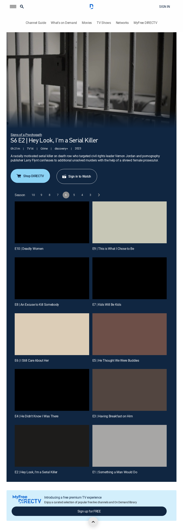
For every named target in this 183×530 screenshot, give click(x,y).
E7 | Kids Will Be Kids (106, 304)
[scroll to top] (93, 522)
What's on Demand (64, 23)
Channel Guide (36, 23)
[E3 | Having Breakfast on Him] (129, 390)
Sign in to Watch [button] (76, 176)
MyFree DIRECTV (145, 23)
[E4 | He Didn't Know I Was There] (52, 390)
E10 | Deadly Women (29, 248)
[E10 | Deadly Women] (52, 222)
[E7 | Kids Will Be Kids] (129, 278)
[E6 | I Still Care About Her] (52, 334)
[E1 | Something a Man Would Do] (129, 446)
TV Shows (104, 23)
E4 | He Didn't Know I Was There (36, 416)
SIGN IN (164, 6)
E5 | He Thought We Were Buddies (115, 360)
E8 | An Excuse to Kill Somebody (37, 304)
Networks (122, 23)
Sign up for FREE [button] (89, 511)
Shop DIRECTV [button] (30, 176)
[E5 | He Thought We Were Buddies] (129, 334)
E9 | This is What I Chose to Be (113, 248)
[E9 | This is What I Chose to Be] (129, 222)
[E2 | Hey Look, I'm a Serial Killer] (52, 446)
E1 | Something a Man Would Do (114, 472)
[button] (13, 6)
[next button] (98, 195)
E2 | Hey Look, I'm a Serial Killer (36, 472)
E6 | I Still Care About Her (32, 360)
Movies (87, 23)
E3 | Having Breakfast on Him (112, 416)
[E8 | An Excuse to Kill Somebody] (52, 278)
